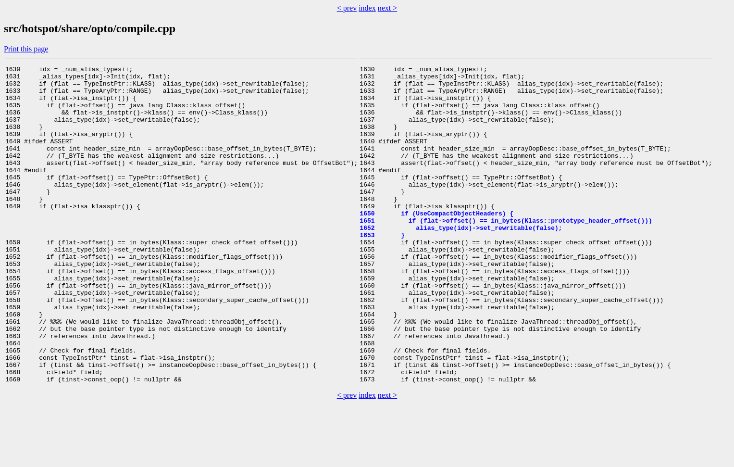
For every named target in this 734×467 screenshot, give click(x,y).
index (367, 8)
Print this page (26, 49)
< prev (347, 8)
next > (388, 8)
